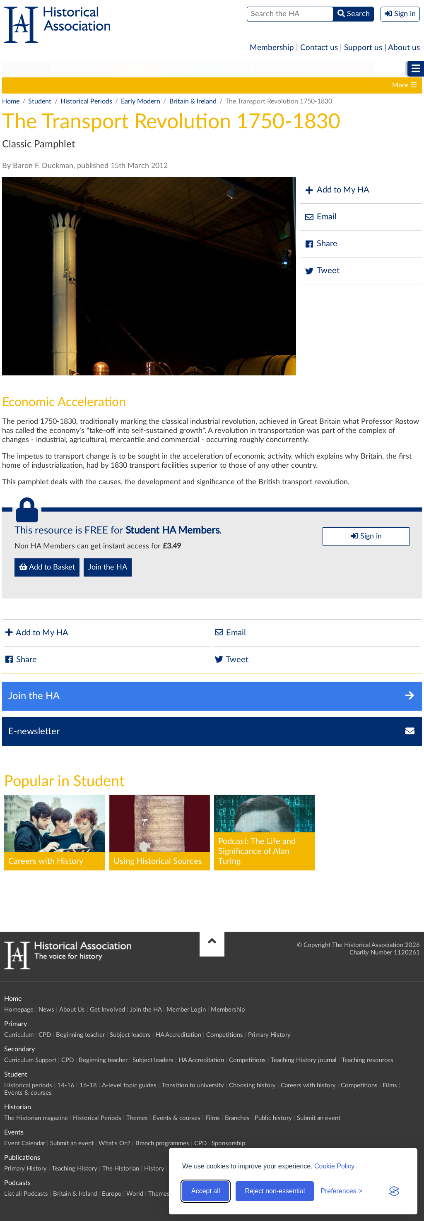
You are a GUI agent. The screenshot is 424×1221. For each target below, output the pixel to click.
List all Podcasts (26, 1194)
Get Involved (107, 1010)
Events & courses (28, 1093)
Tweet (322, 271)
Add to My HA (336, 190)
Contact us (319, 48)
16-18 (108, 85)
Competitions (224, 1035)
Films (390, 1085)
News (46, 1010)
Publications (342, 69)
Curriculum (19, 1035)
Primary (27, 69)
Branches (237, 1118)
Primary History (269, 1035)
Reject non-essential (275, 1191)
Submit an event (318, 1118)
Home (10, 101)
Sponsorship (228, 1143)
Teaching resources (367, 1060)
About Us (72, 1010)
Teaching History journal (304, 1060)
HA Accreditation (178, 1035)
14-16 (78, 85)
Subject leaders (130, 1035)
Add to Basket (47, 567)
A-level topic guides (158, 85)
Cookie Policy (334, 1166)
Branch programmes (162, 1143)
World (134, 1194)
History (154, 1169)
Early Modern (140, 101)
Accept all (205, 1191)
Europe (111, 1194)
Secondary (83, 69)
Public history (273, 1118)
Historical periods (32, 85)
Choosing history (303, 85)
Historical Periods (86, 101)
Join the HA (107, 567)
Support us (363, 48)
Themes (137, 1118)
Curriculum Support (30, 1060)
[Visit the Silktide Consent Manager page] (394, 1191)
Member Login (186, 1010)
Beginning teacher (80, 1035)
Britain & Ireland (193, 101)
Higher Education (208, 69)
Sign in (366, 536)
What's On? (114, 1143)
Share (320, 244)
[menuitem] (27, 69)
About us (404, 48)
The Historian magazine (36, 1118)
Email (320, 217)
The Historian (120, 1169)
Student (139, 69)
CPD (45, 1035)
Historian (279, 69)
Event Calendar (24, 1143)
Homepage (19, 1010)
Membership (272, 48)
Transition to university (232, 85)
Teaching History (74, 1169)
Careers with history (308, 1085)
